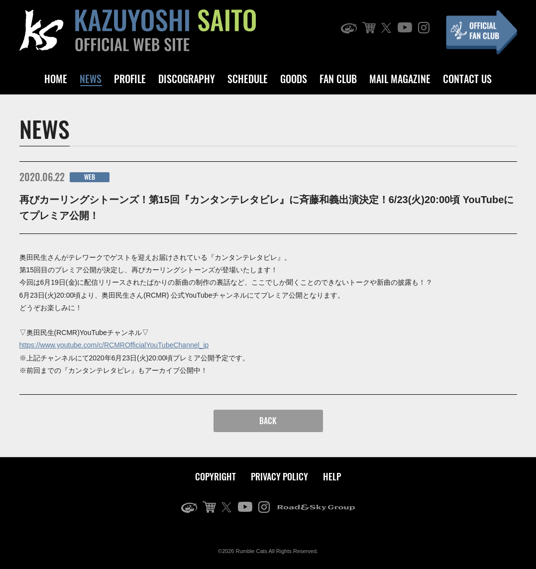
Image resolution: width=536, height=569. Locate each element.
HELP (332, 476)
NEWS (91, 78)
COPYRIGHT (215, 476)
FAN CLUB (338, 78)
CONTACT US (467, 78)
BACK (268, 421)
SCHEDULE (247, 78)
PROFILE (130, 78)
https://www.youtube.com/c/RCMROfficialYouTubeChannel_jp (114, 345)
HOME (55, 78)
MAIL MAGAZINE (399, 78)
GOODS (293, 78)
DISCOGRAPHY (186, 78)
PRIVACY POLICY (279, 476)
